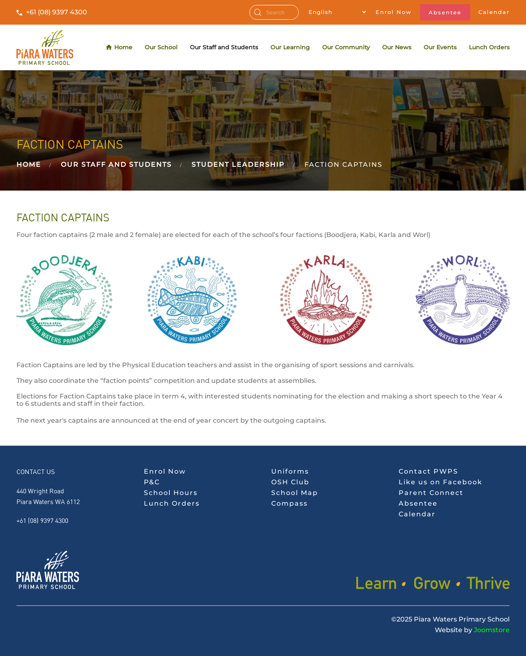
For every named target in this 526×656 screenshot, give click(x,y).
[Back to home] (44, 47)
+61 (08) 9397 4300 (56, 12)
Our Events (440, 47)
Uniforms (290, 471)
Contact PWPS (428, 471)
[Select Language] (337, 12)
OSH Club (290, 482)
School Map (294, 493)
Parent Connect (431, 493)
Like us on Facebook (440, 482)
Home (119, 47)
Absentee (445, 12)
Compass (289, 503)
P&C (152, 482)
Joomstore (492, 630)
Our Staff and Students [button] (224, 47)
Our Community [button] (346, 47)
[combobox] (274, 12)
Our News (396, 47)
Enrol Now (394, 12)
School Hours (171, 493)
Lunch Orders (489, 47)
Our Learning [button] (290, 47)
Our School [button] (161, 47)
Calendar (494, 12)
